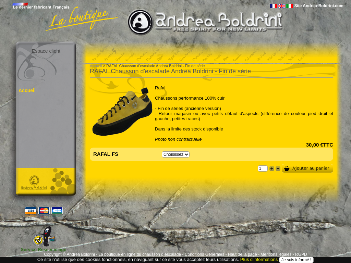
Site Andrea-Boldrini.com (318, 5)
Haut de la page (242, 254)
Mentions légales (276, 254)
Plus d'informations (259, 259)
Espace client (46, 51)
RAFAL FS (105, 154)
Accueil (27, 90)
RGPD (301, 254)
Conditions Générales (204, 254)
